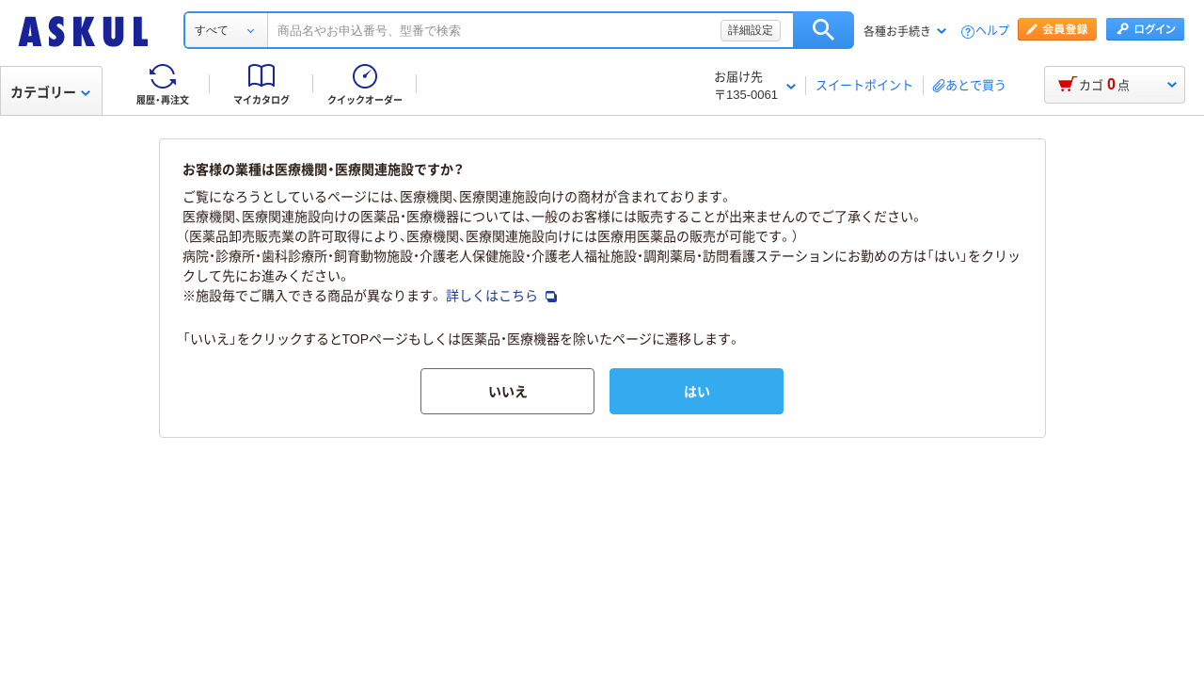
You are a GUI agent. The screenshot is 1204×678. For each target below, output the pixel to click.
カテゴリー (50, 92)
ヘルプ (992, 31)
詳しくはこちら (501, 295)
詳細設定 (750, 30)
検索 (823, 30)
